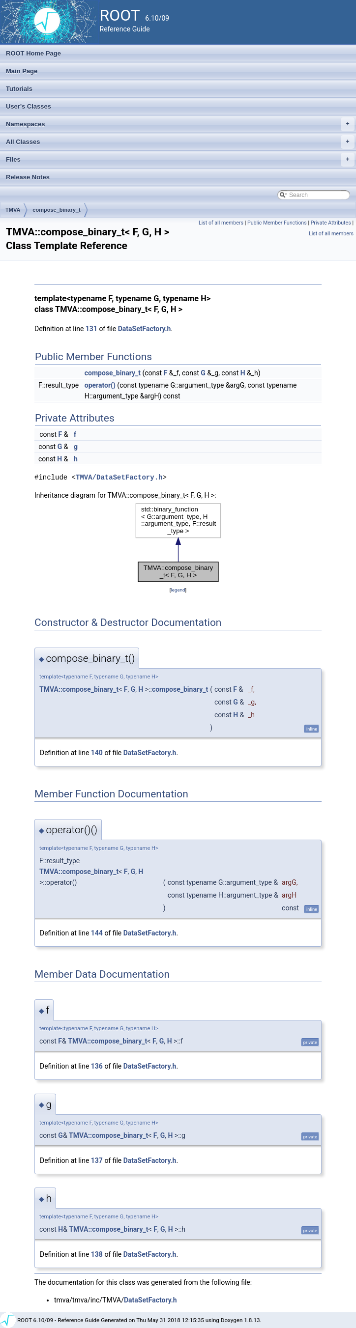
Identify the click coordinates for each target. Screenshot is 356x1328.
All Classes (180, 142)
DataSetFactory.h (144, 329)
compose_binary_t (56, 210)
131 (91, 329)
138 (97, 1254)
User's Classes (28, 106)
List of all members (221, 223)
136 (97, 1066)
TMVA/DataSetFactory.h (119, 477)
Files (180, 160)
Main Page (21, 71)
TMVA (12, 210)
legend (178, 590)
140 (97, 753)
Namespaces (180, 124)
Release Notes (28, 177)
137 (97, 1160)
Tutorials (19, 88)
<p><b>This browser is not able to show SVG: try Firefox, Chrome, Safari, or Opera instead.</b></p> (178, 543)
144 (97, 933)
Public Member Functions (277, 223)
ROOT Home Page (33, 53)
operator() (100, 385)
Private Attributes (331, 223)
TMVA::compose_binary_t (79, 689)
